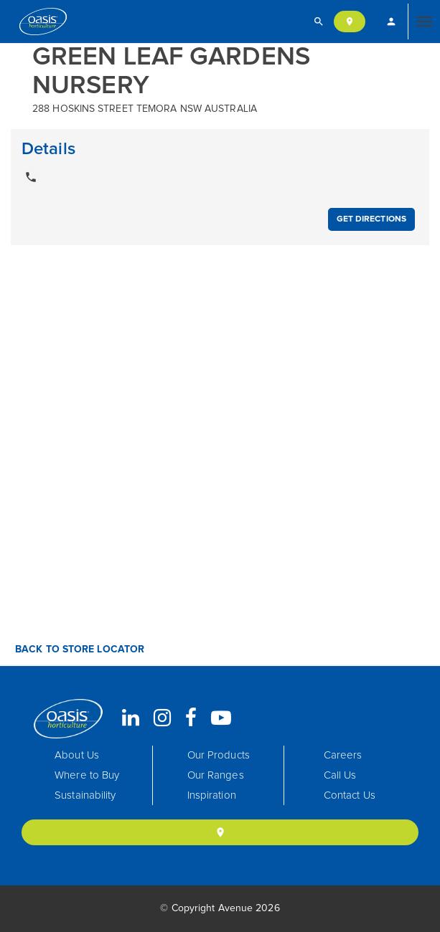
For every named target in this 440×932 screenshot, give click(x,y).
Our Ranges (215, 775)
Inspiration (211, 795)
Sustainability (85, 795)
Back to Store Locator (78, 650)
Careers (343, 755)
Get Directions (371, 219)
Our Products (218, 755)
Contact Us (349, 795)
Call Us (340, 775)
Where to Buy (87, 775)
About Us (77, 755)
